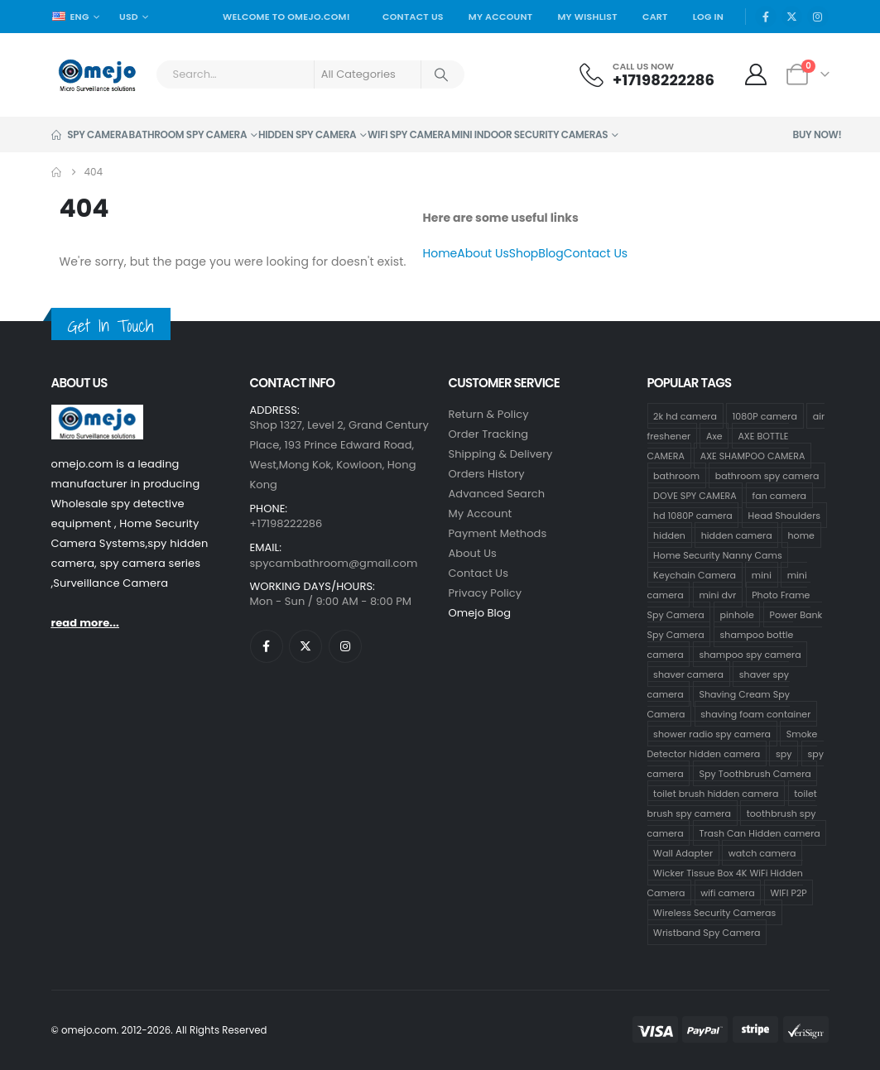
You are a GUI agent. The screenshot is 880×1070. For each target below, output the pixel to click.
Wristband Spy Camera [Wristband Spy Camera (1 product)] (707, 931)
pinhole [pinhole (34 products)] (737, 614)
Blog (550, 253)
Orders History (487, 474)
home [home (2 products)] (801, 534)
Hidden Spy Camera (307, 134)
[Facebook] (766, 16)
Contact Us (413, 16)
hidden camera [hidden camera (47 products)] (736, 534)
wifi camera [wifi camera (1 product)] (727, 892)
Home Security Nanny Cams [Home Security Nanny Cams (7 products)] (717, 554)
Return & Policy (489, 414)
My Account (501, 16)
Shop (524, 253)
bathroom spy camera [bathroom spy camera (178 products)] (767, 475)
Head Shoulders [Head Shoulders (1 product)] (784, 514)
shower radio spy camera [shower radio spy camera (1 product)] (712, 733)
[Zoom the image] (97, 414)
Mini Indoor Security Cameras (529, 134)
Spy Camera (89, 134)
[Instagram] (818, 16)
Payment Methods (498, 533)
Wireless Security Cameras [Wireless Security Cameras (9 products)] (714, 912)
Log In (708, 16)
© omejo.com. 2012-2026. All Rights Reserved (159, 1030)
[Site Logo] (97, 74)
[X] (792, 16)
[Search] (442, 74)
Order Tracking (489, 434)
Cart (655, 16)
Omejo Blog (480, 613)
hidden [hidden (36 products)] (669, 534)
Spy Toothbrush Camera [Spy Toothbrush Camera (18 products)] (754, 773)
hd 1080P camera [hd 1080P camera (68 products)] (693, 514)
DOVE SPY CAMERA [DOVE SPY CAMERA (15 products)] (695, 494)
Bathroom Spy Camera (188, 134)
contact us (479, 573)
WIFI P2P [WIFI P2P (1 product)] (789, 892)
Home (440, 253)
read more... (85, 623)
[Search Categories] (367, 74)
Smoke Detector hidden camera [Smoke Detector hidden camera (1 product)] (732, 743)
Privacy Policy (485, 593)
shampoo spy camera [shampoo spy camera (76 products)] (750, 653)
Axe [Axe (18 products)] (714, 435)
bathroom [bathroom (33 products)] (676, 475)
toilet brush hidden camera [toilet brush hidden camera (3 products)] (715, 792)
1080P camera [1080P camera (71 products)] (765, 415)
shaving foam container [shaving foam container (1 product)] (755, 713)
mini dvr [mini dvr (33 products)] (717, 594)
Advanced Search (497, 493)
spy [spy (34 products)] (784, 753)
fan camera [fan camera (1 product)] (779, 494)
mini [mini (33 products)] (762, 574)
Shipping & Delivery (501, 454)
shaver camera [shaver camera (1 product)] (688, 673)
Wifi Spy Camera (409, 134)
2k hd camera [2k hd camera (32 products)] (685, 415)
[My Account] (755, 74)
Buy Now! (817, 134)
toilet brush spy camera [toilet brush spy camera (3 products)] (732, 802)
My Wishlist (587, 16)
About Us (482, 253)
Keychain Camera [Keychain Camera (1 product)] (694, 574)
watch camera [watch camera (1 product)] (762, 852)
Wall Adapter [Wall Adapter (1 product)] (683, 852)
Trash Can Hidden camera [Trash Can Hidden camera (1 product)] (759, 832)
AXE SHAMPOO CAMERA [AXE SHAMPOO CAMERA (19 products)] (752, 455)
